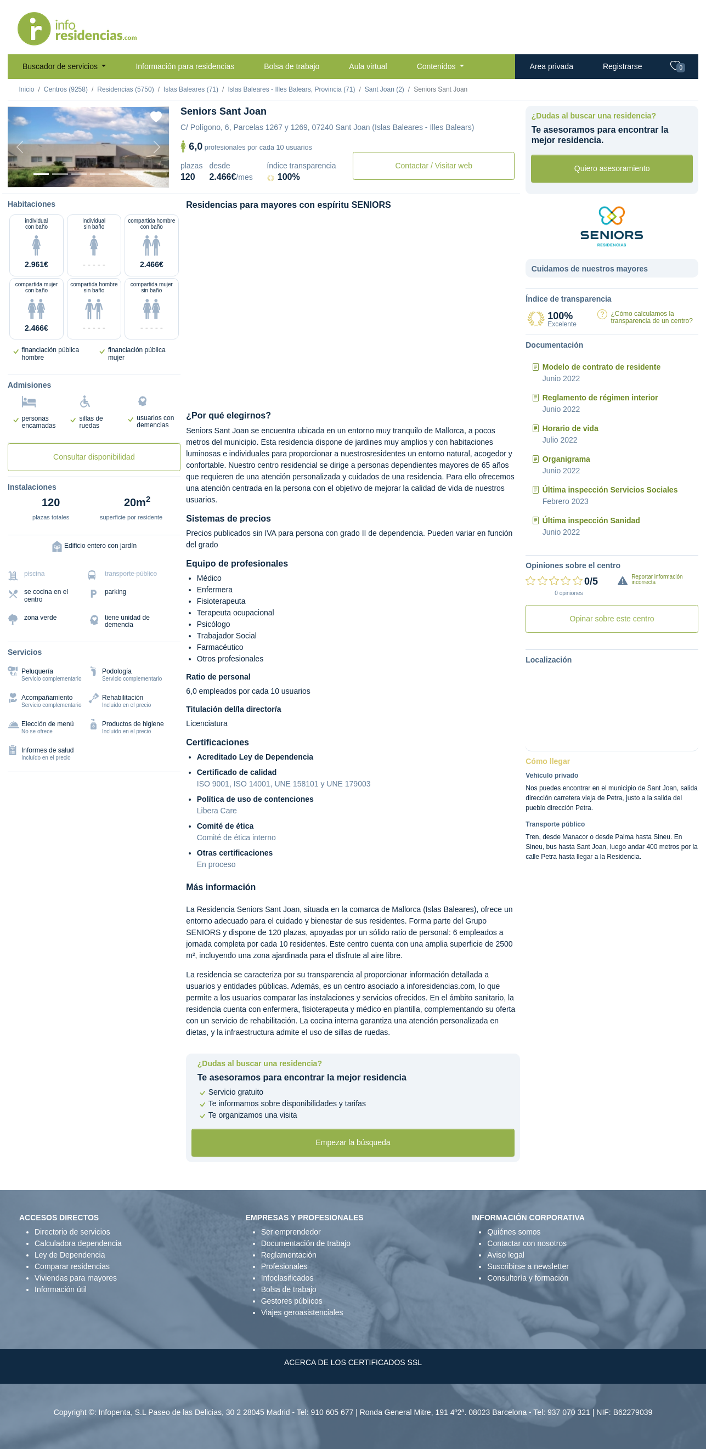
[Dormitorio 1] (59, 174)
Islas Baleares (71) (190, 89)
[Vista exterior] (41, 174)
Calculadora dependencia (78, 1243)
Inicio (27, 89)
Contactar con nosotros (527, 1243)
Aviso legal (505, 1254)
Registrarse (622, 66)
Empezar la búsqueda (352, 1142)
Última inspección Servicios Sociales (610, 489)
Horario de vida (570, 428)
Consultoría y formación (527, 1277)
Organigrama (566, 459)
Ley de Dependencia (70, 1254)
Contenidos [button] (437, 66)
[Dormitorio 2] (79, 174)
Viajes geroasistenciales (302, 1312)
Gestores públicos (292, 1301)
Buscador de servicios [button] (61, 66)
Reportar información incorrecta (656, 579)
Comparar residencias (72, 1266)
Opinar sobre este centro (612, 618)
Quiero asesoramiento (612, 168)
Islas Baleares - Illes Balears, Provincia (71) (291, 89)
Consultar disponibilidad (94, 456)
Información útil (61, 1289)
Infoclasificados (287, 1277)
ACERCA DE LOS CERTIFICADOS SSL (353, 1362)
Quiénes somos (513, 1231)
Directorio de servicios (72, 1231)
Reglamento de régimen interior (600, 397)
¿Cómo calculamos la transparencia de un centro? (651, 317)
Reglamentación (289, 1254)
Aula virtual (368, 66)
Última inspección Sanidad (591, 520)
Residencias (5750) (125, 89)
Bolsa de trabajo (291, 66)
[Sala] (97, 174)
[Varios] (116, 174)
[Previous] (20, 147)
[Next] (157, 147)
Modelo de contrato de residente (601, 367)
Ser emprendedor (291, 1231)
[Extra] (135, 174)
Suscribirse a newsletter (528, 1266)
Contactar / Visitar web (433, 165)
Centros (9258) (66, 89)
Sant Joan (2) (384, 89)
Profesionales (284, 1266)
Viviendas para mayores (76, 1277)
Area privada (551, 66)
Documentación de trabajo (306, 1243)
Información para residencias (184, 66)
